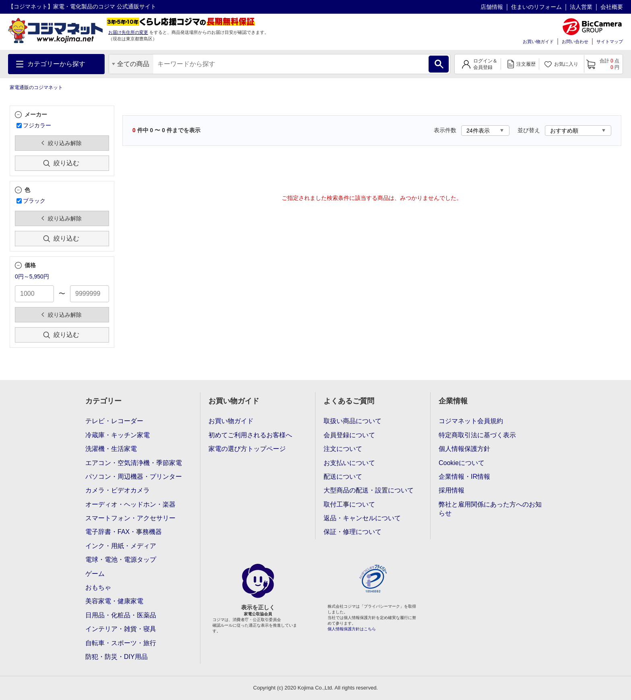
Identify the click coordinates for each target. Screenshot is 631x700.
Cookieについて (462, 462)
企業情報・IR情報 (464, 476)
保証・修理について (352, 531)
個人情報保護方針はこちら (352, 629)
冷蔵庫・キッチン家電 (117, 435)
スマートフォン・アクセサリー (130, 518)
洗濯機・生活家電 (111, 448)
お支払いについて (349, 462)
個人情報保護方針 (464, 448)
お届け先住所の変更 (128, 32)
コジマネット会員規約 (471, 421)
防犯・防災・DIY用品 (116, 656)
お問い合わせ (575, 41)
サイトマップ (609, 41)
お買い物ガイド (538, 41)
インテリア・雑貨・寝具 (120, 628)
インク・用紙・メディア (120, 545)
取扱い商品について (352, 421)
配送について (343, 476)
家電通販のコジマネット (36, 87)
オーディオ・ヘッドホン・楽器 (130, 504)
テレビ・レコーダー (114, 421)
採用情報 (451, 490)
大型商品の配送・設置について (369, 490)
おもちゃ (98, 587)
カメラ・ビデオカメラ (117, 490)
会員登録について (349, 435)
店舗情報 (491, 7)
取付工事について (349, 504)
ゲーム (95, 573)
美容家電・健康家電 (114, 601)
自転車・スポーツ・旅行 (120, 643)
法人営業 (581, 7)
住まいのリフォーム (536, 7)
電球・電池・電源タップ (120, 559)
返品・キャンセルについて (362, 518)
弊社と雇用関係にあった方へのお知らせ (490, 509)
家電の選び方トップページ (247, 448)
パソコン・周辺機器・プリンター (133, 476)
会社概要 (611, 7)
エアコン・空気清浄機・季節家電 (133, 462)
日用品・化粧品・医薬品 (120, 615)
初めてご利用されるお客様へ (250, 435)
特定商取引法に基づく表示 (477, 435)
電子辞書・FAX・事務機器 (123, 531)
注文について (343, 448)
